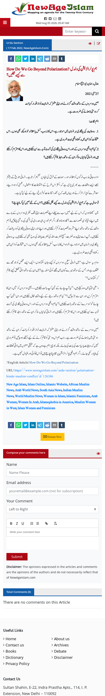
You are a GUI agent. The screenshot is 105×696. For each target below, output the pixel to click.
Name (11, 464)
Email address (18, 482)
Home (11, 638)
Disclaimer (63, 657)
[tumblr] (62, 58)
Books (11, 651)
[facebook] (11, 58)
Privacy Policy (17, 663)
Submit (17, 556)
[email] (54, 58)
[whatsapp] (18, 58)
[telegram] (40, 58)
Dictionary (14, 657)
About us (62, 638)
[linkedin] (33, 58)
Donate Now (52, 437)
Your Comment (19, 500)
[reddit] (47, 58)
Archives (61, 644)
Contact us (15, 644)
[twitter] (25, 58)
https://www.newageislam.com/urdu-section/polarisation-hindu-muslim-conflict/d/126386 (50, 373)
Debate (60, 651)
